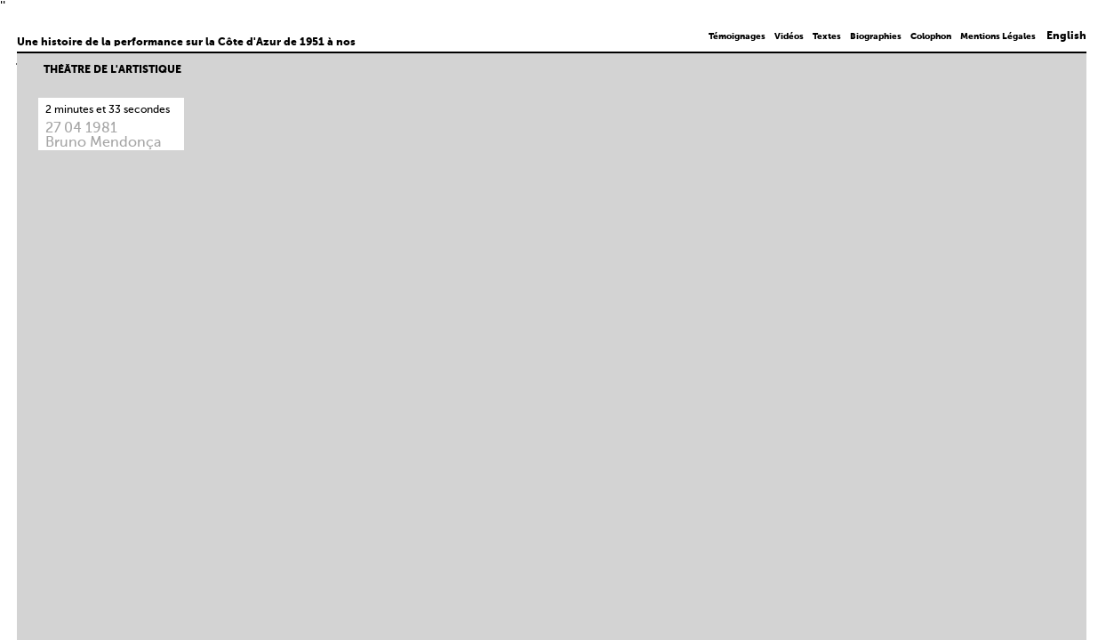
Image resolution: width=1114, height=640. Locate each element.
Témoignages (737, 36)
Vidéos (789, 36)
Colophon (930, 36)
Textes (827, 36)
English (1066, 36)
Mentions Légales (998, 36)
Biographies (876, 36)
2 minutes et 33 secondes (107, 110)
